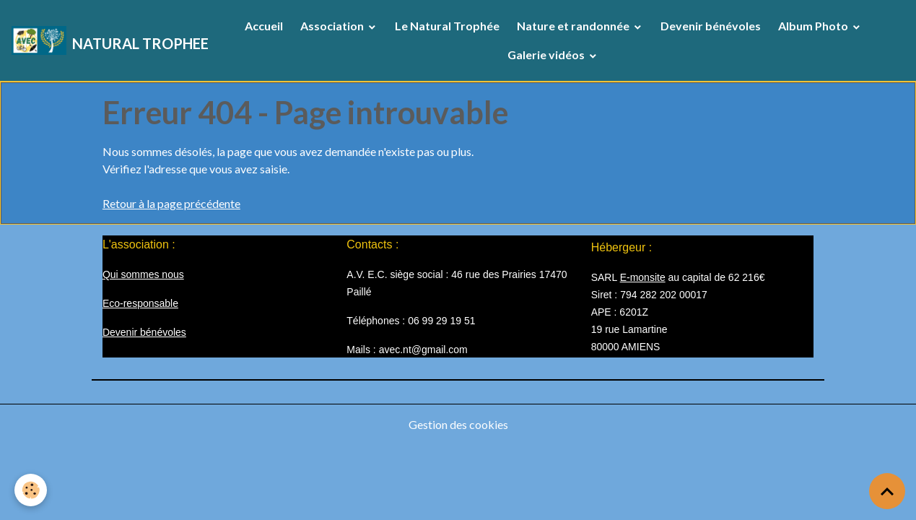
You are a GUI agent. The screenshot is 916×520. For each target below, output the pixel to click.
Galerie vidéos (547, 54)
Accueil (264, 25)
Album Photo (814, 25)
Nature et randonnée (574, 25)
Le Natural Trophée (447, 25)
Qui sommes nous (143, 274)
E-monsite (643, 277)
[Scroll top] (887, 491)
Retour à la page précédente (171, 203)
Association (333, 25)
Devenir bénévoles (710, 25)
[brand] (104, 40)
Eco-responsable (140, 303)
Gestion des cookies (458, 424)
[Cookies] (30, 490)
